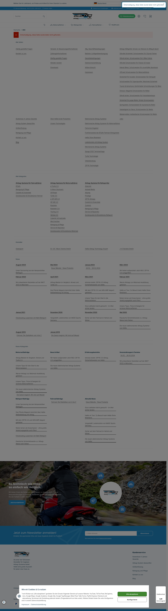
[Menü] (164, 587)
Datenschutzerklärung (39, 604)
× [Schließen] (163, 4)
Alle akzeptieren (131, 594)
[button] (4, 602)
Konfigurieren (131, 600)
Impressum (26, 604)
